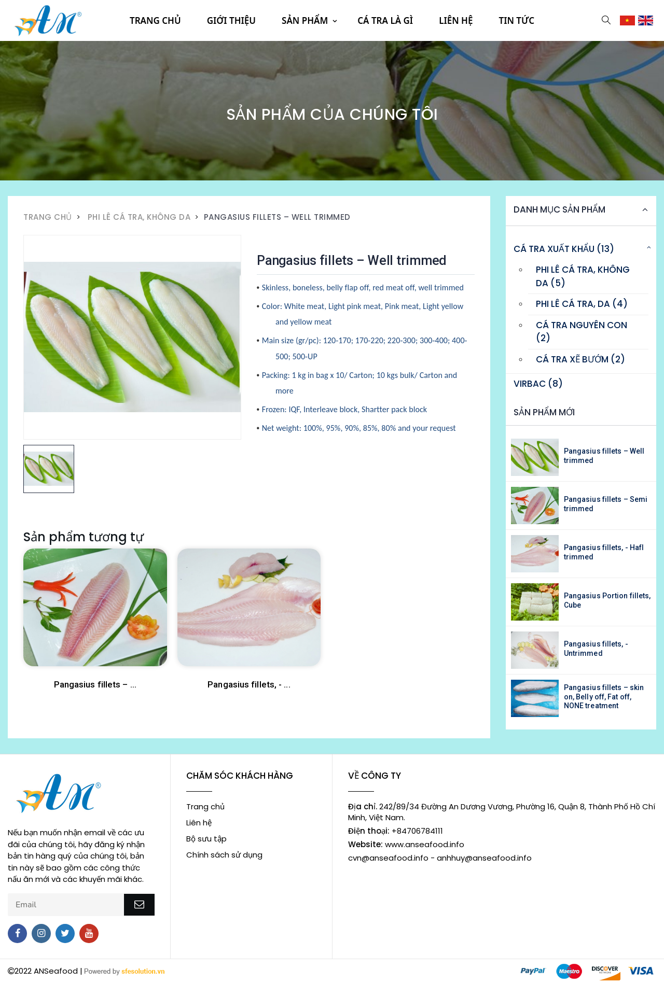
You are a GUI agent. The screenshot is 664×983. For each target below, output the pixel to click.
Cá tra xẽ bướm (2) (580, 359)
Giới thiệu (231, 20)
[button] (606, 19)
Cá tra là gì (385, 20)
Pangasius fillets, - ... (249, 684)
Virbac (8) (538, 383)
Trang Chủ (47, 217)
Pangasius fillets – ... (95, 684)
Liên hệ (456, 20)
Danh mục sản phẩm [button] (559, 210)
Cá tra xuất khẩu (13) (564, 249)
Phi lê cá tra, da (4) (582, 304)
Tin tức (516, 20)
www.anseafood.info (406, 844)
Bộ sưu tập (206, 838)
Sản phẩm (305, 20)
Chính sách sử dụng (224, 854)
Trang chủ (155, 20)
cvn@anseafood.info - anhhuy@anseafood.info (440, 857)
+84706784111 (395, 830)
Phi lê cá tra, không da (139, 217)
